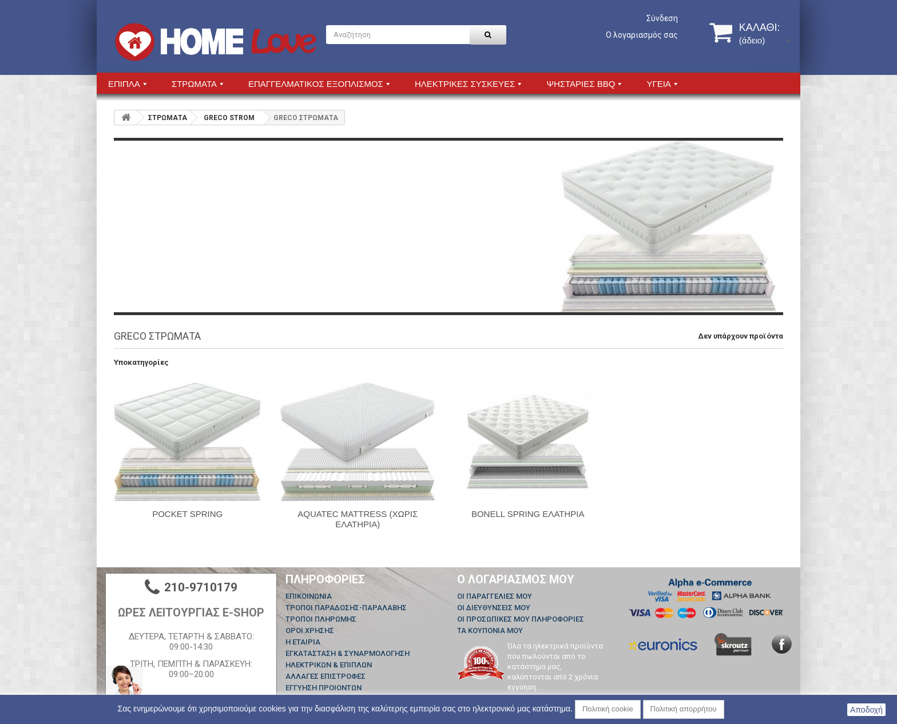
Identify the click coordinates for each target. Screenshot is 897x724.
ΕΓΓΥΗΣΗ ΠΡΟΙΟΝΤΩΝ (323, 687)
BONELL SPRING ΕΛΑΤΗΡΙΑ (528, 514)
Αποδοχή (866, 709)
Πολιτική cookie (607, 709)
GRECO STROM (229, 118)
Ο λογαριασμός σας (642, 34)
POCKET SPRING (187, 514)
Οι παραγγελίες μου (494, 596)
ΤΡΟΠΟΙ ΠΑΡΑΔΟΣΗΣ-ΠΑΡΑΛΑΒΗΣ (346, 607)
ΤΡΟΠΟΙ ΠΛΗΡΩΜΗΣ (320, 619)
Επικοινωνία (308, 596)
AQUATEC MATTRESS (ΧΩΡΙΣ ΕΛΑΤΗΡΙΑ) (357, 519)
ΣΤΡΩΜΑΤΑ (167, 118)
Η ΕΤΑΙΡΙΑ (302, 642)
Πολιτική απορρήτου (683, 709)
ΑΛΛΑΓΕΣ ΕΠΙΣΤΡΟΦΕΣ (325, 676)
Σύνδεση (662, 18)
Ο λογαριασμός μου (515, 579)
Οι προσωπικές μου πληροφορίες (520, 619)
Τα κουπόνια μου (490, 630)
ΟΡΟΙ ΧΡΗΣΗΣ (309, 630)
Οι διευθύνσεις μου (493, 607)
